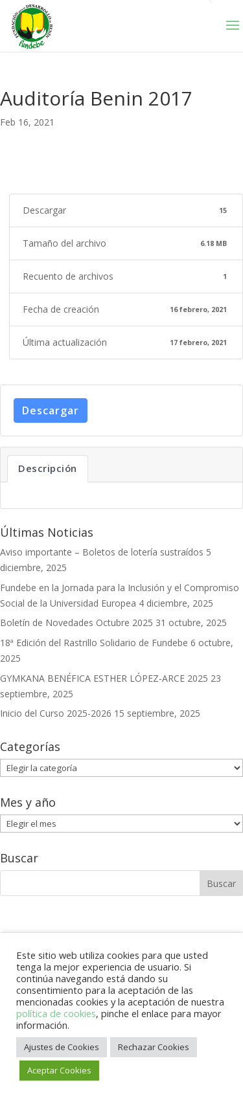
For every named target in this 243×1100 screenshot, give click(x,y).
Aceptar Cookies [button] (59, 1070)
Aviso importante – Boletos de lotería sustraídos (101, 552)
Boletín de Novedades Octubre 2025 (76, 622)
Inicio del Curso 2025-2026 (55, 713)
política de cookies (56, 1013)
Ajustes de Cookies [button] (61, 1047)
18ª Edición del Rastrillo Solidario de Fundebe (94, 642)
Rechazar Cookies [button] (153, 1047)
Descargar (50, 410)
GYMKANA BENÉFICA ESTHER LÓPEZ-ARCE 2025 (104, 678)
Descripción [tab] (47, 468)
